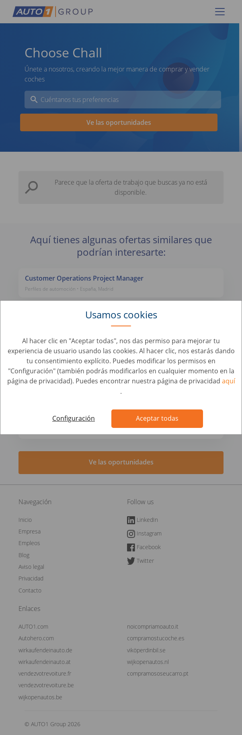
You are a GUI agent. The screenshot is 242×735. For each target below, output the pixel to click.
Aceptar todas (157, 418)
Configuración (73, 418)
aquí (228, 381)
